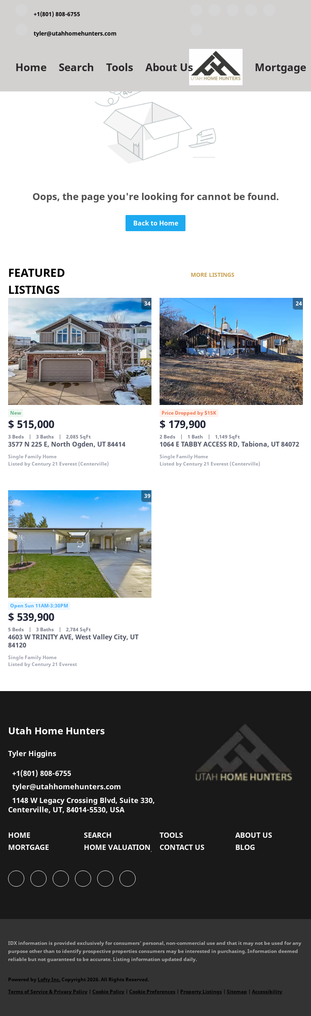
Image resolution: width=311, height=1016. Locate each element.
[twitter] (233, 11)
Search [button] (76, 67)
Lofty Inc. (49, 979)
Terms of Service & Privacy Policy (47, 991)
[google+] (196, 31)
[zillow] (251, 11)
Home (31, 67)
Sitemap (237, 991)
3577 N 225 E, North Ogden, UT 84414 (67, 444)
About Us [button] (169, 67)
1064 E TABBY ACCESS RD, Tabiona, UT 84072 (229, 444)
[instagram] (269, 11)
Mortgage (280, 67)
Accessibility (267, 991)
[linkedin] (215, 11)
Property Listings (201, 991)
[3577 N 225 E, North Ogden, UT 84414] (79, 351)
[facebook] (196, 11)
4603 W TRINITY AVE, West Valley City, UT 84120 (73, 640)
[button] (21, 837)
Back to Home (155, 223)
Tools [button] (119, 67)
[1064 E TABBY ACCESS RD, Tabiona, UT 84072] (231, 351)
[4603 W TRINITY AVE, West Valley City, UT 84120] (79, 544)
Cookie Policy (108, 991)
